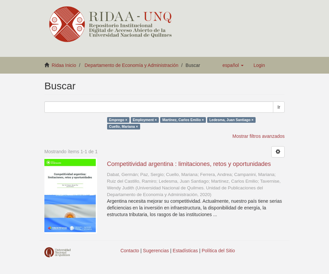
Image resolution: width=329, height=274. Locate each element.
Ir (278, 107)
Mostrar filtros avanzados (259, 136)
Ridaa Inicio (64, 65)
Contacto (129, 250)
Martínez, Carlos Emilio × (183, 120)
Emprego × (118, 120)
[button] (233, 65)
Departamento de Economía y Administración (132, 65)
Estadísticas (185, 250)
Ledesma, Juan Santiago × (231, 120)
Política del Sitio (218, 250)
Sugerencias (156, 250)
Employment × (145, 120)
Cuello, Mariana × (123, 126)
